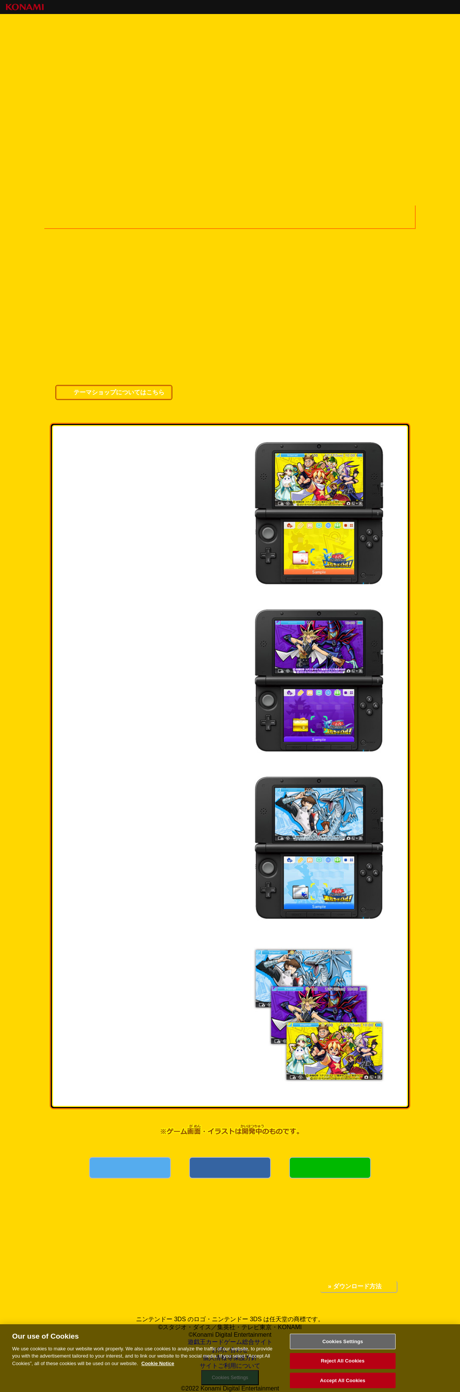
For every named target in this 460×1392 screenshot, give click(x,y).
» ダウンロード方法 (354, 1286)
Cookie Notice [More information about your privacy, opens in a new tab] (157, 1368)
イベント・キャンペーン (318, 103)
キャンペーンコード (264, 103)
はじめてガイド (376, 103)
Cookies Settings (342, 1346)
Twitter (130, 1178)
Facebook (230, 1178)
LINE (330, 1178)
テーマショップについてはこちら (119, 392)
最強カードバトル (138, 103)
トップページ (79, 103)
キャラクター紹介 (204, 103)
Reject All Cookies (343, 1366)
